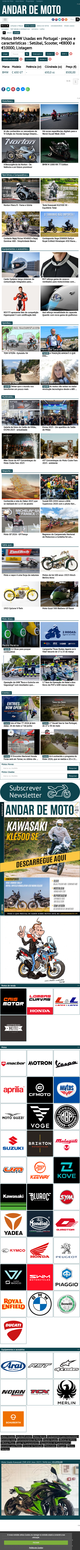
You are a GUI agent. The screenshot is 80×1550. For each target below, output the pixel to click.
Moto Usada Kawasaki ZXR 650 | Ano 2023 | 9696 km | (40, 1488)
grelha (9, 32)
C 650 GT (17, 72)
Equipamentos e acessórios (15, 249)
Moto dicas (8, 619)
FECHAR (36, 1542)
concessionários (56, 25)
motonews (5, 29)
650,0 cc (50, 72)
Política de (36, 1548)
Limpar (5, 54)
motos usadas (30, 25)
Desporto (7, 470)
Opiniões (7, 323)
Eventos (6, 692)
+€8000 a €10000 (10, 59)
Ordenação (37, 54)
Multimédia (8, 396)
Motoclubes (50, 1446)
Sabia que (7, 545)
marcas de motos (43, 25)
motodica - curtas (38, 29)
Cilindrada (30, 59)
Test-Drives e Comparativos (15, 175)
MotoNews (8, 101)
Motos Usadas (7, 1436)
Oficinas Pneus (8, 1442)
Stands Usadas (50, 1439)
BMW (64, 54)
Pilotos (71, 1446)
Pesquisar (73, 768)
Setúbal (43, 59)
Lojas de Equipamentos (27, 1442)
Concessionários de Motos (30, 1439)
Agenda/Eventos (24, 1436)
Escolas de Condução (33, 1446)
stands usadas (69, 25)
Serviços (5, 1449)
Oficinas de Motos (67, 1439)
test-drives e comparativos (20, 29)
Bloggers (62, 1446)
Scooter (50, 54)
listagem (16, 32)
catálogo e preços (16, 25)
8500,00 (70, 72)
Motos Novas (39, 1436)
